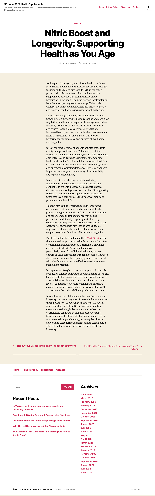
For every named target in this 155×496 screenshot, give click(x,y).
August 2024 (88, 465)
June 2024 (86, 473)
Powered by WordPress (65, 490)
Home (101, 7)
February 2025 (89, 447)
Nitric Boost (93, 238)
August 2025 (88, 424)
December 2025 (89, 410)
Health (77, 24)
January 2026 (88, 406)
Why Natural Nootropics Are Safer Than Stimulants (40, 426)
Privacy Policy (112, 7)
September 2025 (90, 421)
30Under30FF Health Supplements (24, 4)
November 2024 (89, 454)
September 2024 (90, 462)
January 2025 (88, 450)
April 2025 (86, 439)
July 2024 (86, 469)
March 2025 (87, 443)
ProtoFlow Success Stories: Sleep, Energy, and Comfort (43, 421)
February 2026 (89, 402)
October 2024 (88, 458)
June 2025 (86, 432)
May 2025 (86, 435)
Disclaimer (125, 7)
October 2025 (88, 417)
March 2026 (87, 398)
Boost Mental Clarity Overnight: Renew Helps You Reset (43, 415)
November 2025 (89, 413)
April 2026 (86, 395)
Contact (136, 7)
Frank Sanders (69, 64)
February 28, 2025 (88, 64)
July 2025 (86, 428)
